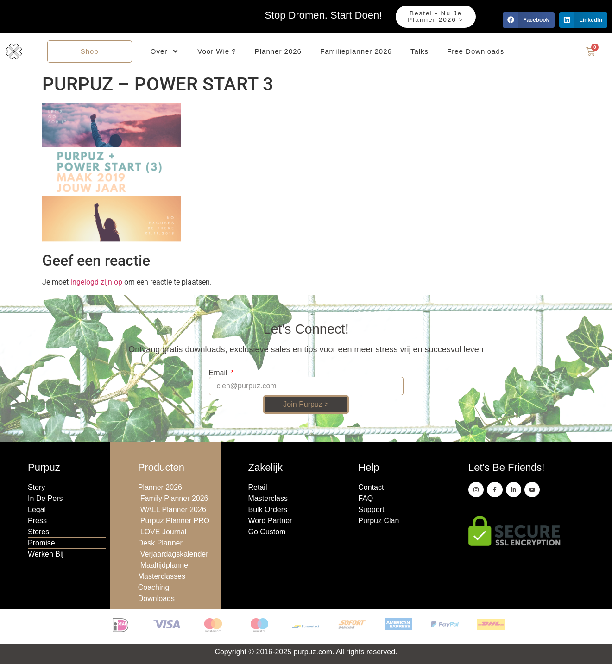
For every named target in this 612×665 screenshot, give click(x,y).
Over (165, 52)
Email (219, 374)
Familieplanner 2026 (356, 52)
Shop (90, 52)
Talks (419, 52)
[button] (528, 20)
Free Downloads (475, 52)
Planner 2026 (278, 52)
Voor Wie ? (216, 52)
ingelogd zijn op (96, 283)
